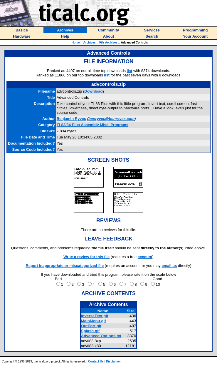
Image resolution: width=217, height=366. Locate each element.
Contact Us (96, 361)
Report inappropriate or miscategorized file (65, 265)
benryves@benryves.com (111, 118)
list (129, 70)
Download (93, 91)
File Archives (108, 42)
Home (76, 42)
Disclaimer (113, 361)
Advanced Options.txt (101, 336)
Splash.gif (90, 331)
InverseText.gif (94, 316)
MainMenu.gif (93, 321)
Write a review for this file (86, 257)
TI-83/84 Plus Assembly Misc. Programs (92, 125)
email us (169, 265)
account (145, 257)
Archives (89, 42)
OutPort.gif (91, 326)
